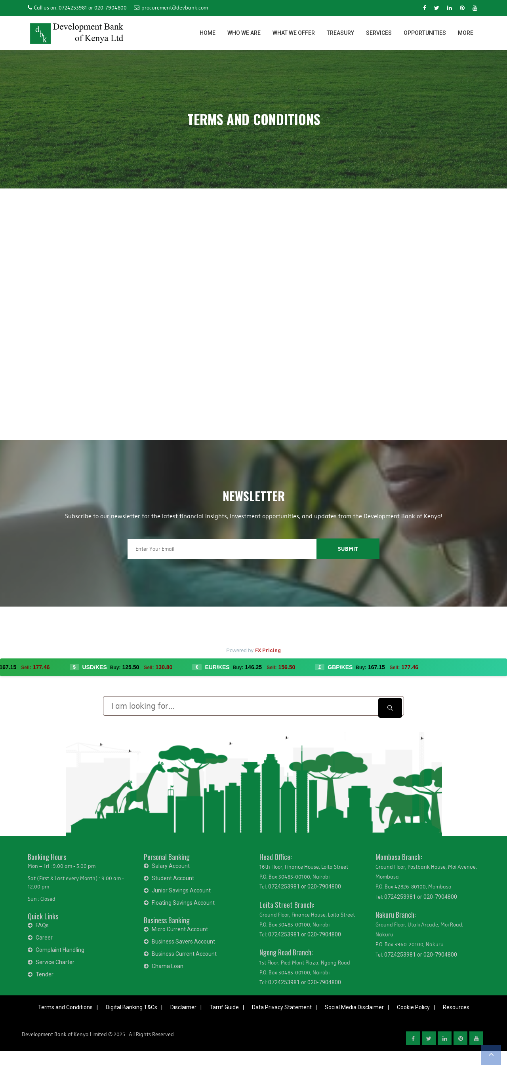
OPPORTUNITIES (425, 33)
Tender (44, 974)
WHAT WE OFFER (294, 33)
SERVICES (379, 33)
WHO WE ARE (244, 33)
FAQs (42, 925)
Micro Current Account (180, 929)
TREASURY (340, 33)
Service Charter (55, 962)
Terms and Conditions (65, 1007)
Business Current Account (184, 954)
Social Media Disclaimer (354, 1007)
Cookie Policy (413, 1007)
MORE (465, 33)
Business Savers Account (183, 941)
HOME (207, 33)
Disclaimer (183, 1007)
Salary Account (171, 866)
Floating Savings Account (183, 903)
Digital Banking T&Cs (131, 1007)
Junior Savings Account (181, 890)
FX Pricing (268, 650)
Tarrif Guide (224, 1007)
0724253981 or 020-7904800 (304, 886)
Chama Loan (167, 966)
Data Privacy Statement (282, 1007)
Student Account (173, 878)
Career (44, 937)
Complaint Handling (60, 950)
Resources (456, 1007)
